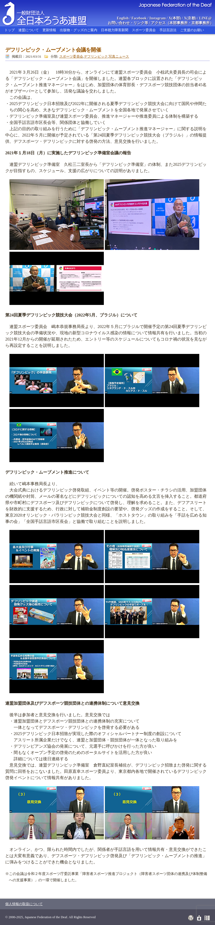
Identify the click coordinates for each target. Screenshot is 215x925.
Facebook (139, 18)
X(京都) (190, 18)
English (122, 18)
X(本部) (175, 18)
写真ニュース (119, 56)
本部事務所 (178, 23)
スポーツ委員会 (144, 30)
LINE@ (205, 18)
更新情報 (49, 30)
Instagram (157, 18)
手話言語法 (167, 30)
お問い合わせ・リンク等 (128, 23)
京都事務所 (200, 23)
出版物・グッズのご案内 (78, 30)
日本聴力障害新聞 (114, 30)
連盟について (28, 30)
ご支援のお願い (192, 30)
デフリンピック (96, 56)
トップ (9, 30)
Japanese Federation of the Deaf (175, 4)
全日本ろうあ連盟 (49, 13)
